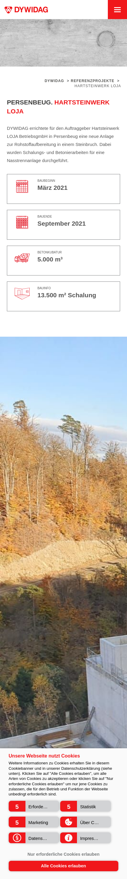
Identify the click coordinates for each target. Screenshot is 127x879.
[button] (34, 806)
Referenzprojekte (92, 81)
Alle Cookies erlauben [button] (63, 865)
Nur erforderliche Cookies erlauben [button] (64, 854)
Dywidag (54, 81)
